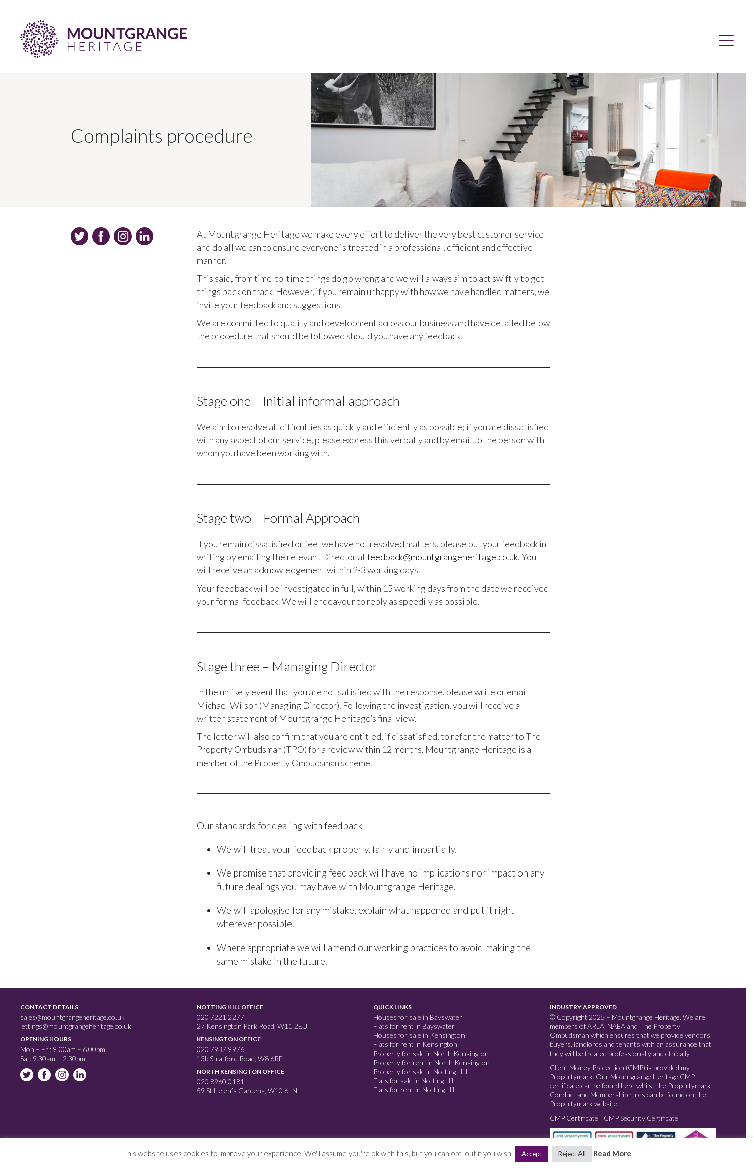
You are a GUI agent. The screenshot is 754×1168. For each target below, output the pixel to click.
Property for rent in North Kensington (431, 1062)
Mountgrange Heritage (103, 39)
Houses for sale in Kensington (419, 1035)
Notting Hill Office (230, 1007)
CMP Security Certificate (641, 1118)
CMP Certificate (575, 1118)
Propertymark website (583, 1103)
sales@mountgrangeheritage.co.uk (72, 1017)
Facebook (45, 1075)
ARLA (595, 1026)
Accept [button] (531, 1154)
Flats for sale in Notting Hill (414, 1080)
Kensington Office (229, 1039)
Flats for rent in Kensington (415, 1044)
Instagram (63, 1075)
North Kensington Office (240, 1071)
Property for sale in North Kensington (431, 1053)
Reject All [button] (572, 1154)
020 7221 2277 (220, 1017)
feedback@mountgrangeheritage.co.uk (442, 556)
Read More (612, 1153)
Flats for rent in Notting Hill (414, 1089)
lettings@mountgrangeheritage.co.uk (75, 1026)
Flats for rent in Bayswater (414, 1026)
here (628, 1085)
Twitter (27, 1075)
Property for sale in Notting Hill (420, 1071)
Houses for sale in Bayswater (417, 1017)
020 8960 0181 (220, 1081)
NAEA (616, 1026)
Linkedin (80, 1075)
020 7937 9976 (220, 1049)
